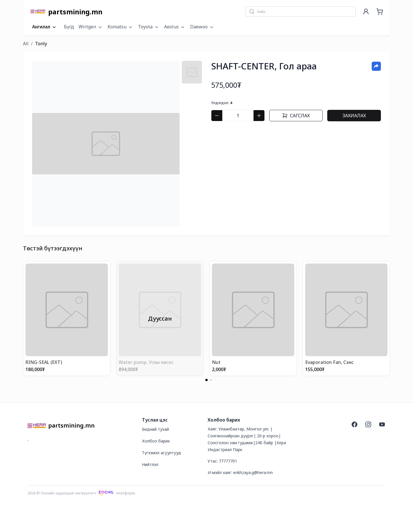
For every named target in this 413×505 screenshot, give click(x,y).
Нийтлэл (150, 464)
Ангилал (44, 27)
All (26, 43)
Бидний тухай (155, 429)
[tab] (192, 72)
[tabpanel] (106, 144)
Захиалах (354, 115)
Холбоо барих (156, 441)
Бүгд (69, 27)
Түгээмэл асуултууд (161, 452)
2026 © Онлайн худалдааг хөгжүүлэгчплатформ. (82, 493)
